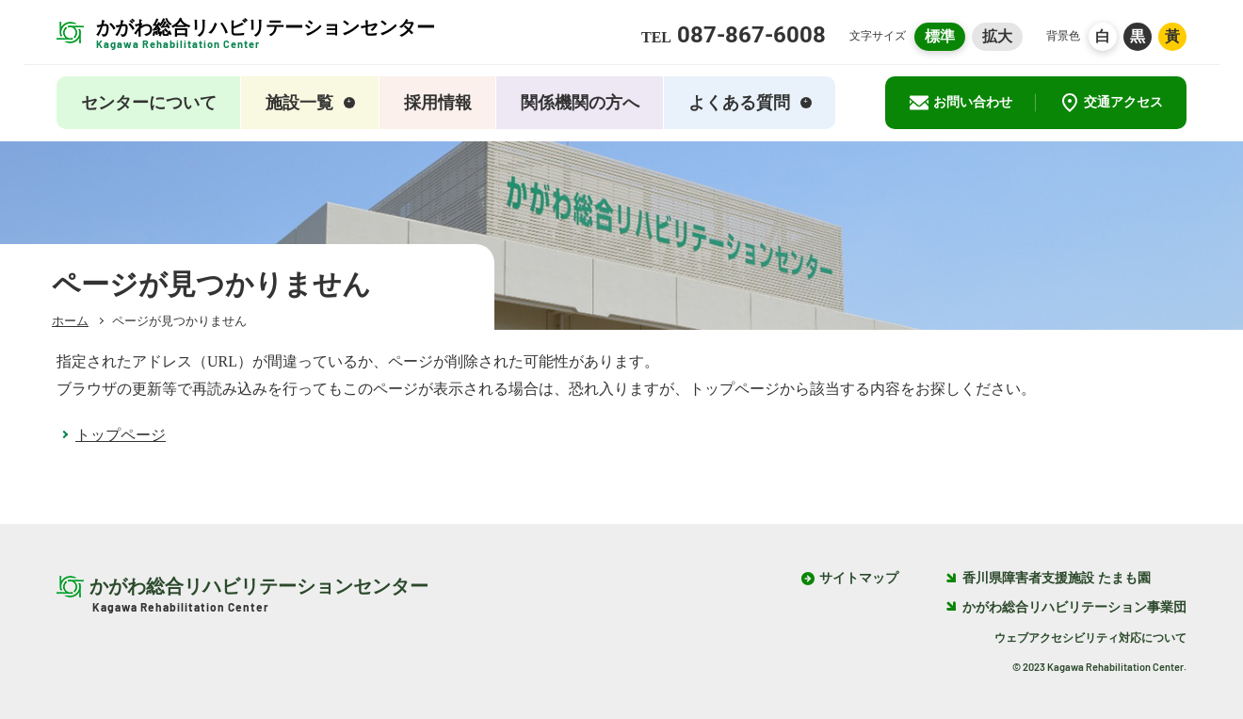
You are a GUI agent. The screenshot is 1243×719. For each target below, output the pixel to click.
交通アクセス (1111, 102)
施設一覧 (310, 102)
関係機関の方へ (580, 102)
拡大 (997, 36)
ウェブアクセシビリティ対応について (1090, 638)
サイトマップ (858, 578)
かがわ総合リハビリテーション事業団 (1065, 607)
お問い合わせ (961, 102)
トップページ (120, 435)
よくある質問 (750, 102)
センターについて (149, 102)
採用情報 (438, 102)
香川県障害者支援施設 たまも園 (1048, 578)
